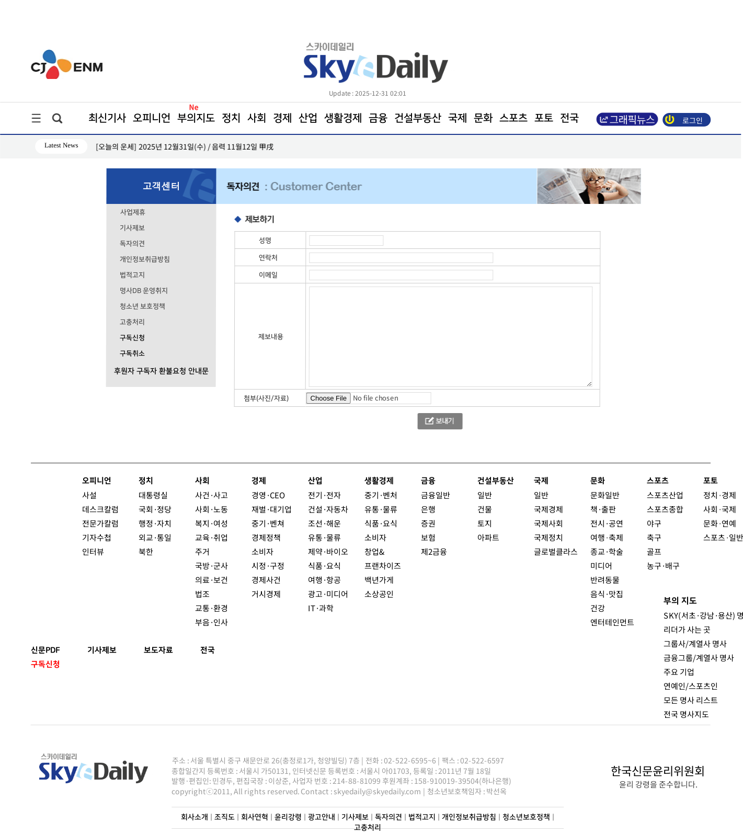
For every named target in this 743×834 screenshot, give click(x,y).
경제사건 (265, 579)
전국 (207, 650)
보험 (427, 537)
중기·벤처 (380, 494)
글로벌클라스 (555, 551)
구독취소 (131, 353)
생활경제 (343, 118)
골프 (653, 551)
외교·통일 (154, 537)
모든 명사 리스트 (690, 699)
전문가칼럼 (100, 523)
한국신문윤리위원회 (658, 770)
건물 (484, 509)
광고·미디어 (327, 593)
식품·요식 (323, 565)
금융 (378, 118)
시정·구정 (267, 565)
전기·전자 (324, 494)
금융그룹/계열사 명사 (698, 657)
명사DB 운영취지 (144, 290)
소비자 (262, 551)
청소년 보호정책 (142, 306)
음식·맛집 (606, 593)
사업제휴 (132, 212)
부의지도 (196, 118)
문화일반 (605, 494)
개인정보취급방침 (145, 259)
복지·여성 (211, 523)
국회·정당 (155, 509)
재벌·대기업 (272, 509)
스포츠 (513, 118)
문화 (483, 118)
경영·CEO (268, 494)
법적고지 (132, 275)
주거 (202, 551)
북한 (145, 551)
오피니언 (151, 118)
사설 (89, 494)
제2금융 (433, 551)
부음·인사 (211, 621)
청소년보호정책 (526, 817)
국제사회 (548, 523)
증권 (428, 523)
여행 (597, 537)
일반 (484, 494)
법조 (202, 593)
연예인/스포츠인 (690, 685)
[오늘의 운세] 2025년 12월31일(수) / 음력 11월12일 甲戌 (184, 146)
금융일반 (435, 494)
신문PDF (45, 650)
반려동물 (604, 579)
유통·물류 (323, 537)
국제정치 (548, 537)
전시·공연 (606, 523)
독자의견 (132, 243)
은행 (428, 509)
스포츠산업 (665, 494)
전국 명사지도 (685, 714)
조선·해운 (324, 523)
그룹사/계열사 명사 (694, 643)
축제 (615, 537)
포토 (543, 118)
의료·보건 (211, 579)
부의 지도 (679, 600)
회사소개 (194, 817)
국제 (457, 118)
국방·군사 (211, 565)
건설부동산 (417, 118)
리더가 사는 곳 (686, 629)
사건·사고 (211, 494)
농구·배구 (662, 565)
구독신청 (131, 337)
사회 (256, 118)
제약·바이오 (327, 551)
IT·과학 (320, 607)
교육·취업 (211, 537)
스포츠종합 (665, 509)
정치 (231, 118)
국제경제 (548, 509)
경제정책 (265, 537)
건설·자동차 (328, 509)
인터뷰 (93, 551)
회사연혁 (254, 817)
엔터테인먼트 (612, 621)
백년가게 (378, 579)
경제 (282, 118)
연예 (729, 523)
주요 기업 (678, 671)
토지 (484, 523)
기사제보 (132, 228)
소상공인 (378, 593)
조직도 (224, 817)
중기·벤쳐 (268, 523)
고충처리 (131, 322)
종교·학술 (606, 551)
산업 (308, 118)
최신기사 (107, 118)
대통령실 (153, 494)
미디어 (601, 565)
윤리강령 (288, 817)
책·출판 (603, 509)
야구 (654, 523)
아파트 (488, 537)
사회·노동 (211, 509)
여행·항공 (323, 579)
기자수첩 (96, 537)
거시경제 (265, 593)
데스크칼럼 (100, 509)
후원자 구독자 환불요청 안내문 (160, 371)
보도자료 (158, 650)
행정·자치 (155, 523)
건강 (597, 607)
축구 (653, 537)
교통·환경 (211, 607)
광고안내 (321, 817)
